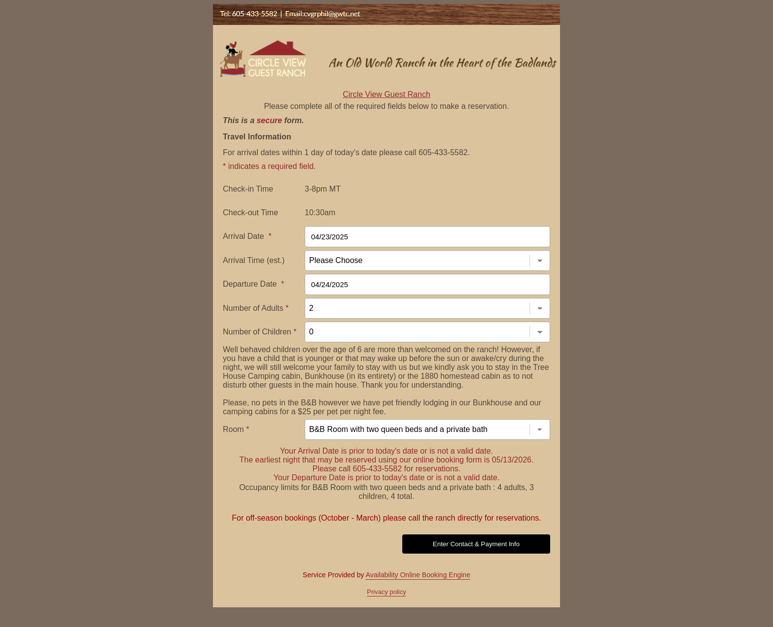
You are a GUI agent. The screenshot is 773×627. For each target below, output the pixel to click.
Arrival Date (247, 236)
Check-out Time (250, 212)
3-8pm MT (323, 189)
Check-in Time (248, 189)
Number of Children (259, 332)
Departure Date (253, 284)
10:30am (320, 212)
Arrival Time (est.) (253, 260)
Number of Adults (255, 308)
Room (236, 429)
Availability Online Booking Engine (418, 575)
